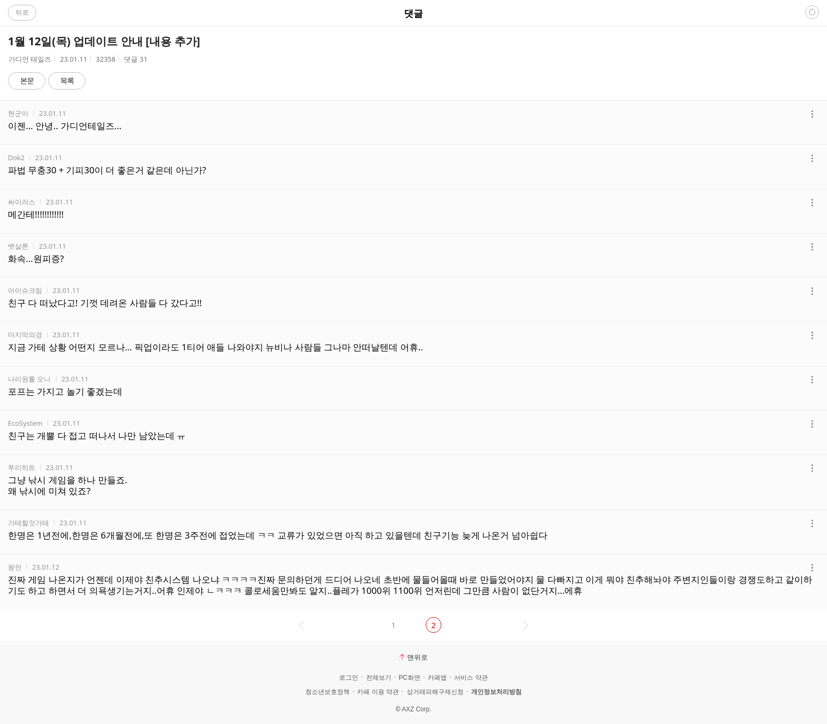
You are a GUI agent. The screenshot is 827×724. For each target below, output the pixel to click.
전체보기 (378, 677)
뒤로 (22, 12)
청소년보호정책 (327, 692)
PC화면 (409, 677)
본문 (27, 80)
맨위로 (413, 657)
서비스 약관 (470, 677)
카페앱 (437, 677)
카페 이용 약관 (378, 692)
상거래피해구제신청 (435, 692)
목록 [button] (67, 80)
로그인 (348, 677)
